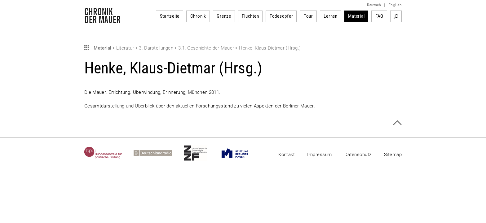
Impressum (319, 154)
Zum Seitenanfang (397, 122)
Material (356, 16)
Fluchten (250, 16)
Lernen (331, 16)
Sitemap (393, 154)
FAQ (379, 16)
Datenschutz (358, 154)
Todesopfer (281, 16)
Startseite (170, 16)
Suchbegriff (396, 16)
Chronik (198, 16)
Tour (308, 16)
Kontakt (286, 154)
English (395, 5)
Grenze (224, 16)
